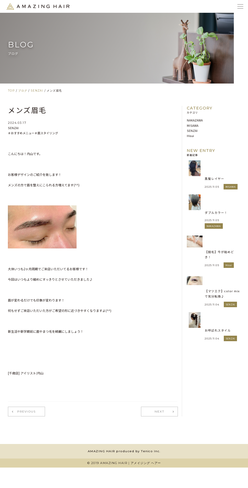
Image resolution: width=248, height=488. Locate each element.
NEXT (160, 411)
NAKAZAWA (195, 120)
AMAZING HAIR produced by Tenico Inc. (124, 450)
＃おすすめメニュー (21, 133)
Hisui (190, 136)
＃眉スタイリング (46, 133)
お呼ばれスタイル (218, 330)
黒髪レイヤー (214, 178)
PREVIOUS (25, 411)
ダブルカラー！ (216, 212)
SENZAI (13, 128)
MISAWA (192, 125)
